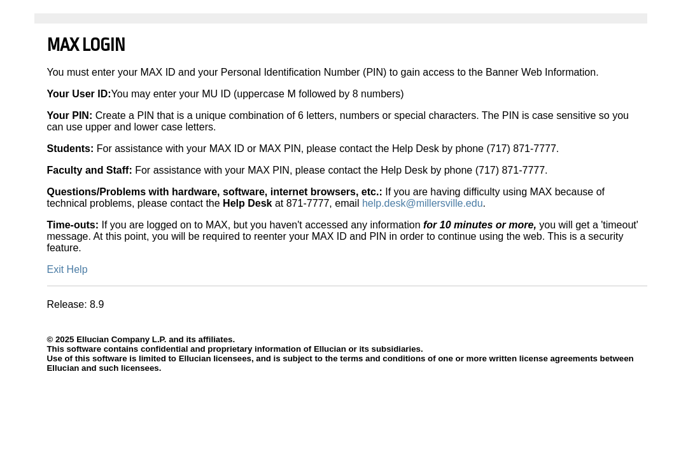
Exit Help (67, 269)
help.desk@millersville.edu (422, 203)
